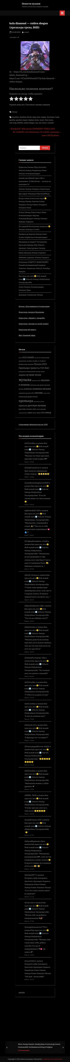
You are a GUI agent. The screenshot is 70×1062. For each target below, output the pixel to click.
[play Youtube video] (35, 55)
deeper (43, 117)
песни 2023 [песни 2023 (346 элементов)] (46, 393)
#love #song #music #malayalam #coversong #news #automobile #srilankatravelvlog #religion (39, 1045)
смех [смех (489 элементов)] (34, 409)
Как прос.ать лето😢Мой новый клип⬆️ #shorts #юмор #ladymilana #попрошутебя (34, 279)
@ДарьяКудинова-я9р (34, 841)
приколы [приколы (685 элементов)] (23, 405)
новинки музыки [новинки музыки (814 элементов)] (42, 388)
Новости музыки (31, 3)
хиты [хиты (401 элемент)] (34, 413)
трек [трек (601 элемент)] (30, 412)
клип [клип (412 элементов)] (43, 371)
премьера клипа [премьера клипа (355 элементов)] (39, 401)
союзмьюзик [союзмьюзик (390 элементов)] (23, 413)
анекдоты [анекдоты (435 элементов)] (22, 372)
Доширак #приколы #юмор (31, 295)
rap (36, 123)
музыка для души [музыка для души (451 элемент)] (37, 385)
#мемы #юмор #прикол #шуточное (34, 189)
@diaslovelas (29, 627)
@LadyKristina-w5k (32, 820)
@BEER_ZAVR (30, 795)
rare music (43, 123)
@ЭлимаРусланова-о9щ (34, 658)
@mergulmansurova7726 (35, 927)
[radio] (11, 99)
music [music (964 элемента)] (30, 357)
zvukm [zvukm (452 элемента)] (29, 361)
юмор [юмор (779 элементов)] (48, 412)
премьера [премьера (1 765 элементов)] (26, 401)
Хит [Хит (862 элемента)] (47, 367)
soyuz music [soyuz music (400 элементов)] (45, 357)
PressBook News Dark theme (52, 1059)
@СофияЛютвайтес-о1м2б (35, 541)
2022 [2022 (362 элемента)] (20, 357)
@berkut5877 (30, 875)
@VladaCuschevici (32, 468)
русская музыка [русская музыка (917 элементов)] (37, 405)
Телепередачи (24, 1050)
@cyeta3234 (29, 961)
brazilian (15, 117)
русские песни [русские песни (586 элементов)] (25, 409)
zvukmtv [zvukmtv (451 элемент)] (43, 361)
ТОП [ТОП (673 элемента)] (42, 368)
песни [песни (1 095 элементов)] (39, 392)
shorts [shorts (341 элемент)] (39, 357)
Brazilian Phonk (26, 117)
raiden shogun (29, 123)
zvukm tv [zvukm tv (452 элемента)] (35, 361)
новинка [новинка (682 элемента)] (28, 389)
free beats (50, 117)
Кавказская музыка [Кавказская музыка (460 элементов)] (26, 364)
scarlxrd (50, 123)
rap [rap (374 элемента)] (35, 357)
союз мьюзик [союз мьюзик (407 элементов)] (41, 409)
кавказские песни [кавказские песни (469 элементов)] (33, 371)
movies (22, 992)
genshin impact (22, 120)
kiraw (37, 120)
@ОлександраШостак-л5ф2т (36, 746)
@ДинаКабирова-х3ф (33, 606)
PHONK (20, 123)
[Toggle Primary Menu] (62, 13)
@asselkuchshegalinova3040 (36, 483)
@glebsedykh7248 (32, 510)
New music (49, 120)
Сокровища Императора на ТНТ (33, 424)
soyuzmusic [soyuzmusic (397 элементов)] (23, 361)
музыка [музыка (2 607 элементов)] (25, 379)
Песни (14, 112)
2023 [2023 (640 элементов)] (24, 357)
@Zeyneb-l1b (30, 725)
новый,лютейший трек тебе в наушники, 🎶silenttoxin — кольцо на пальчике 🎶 (35, 181)
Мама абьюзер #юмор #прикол (32, 253)
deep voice (36, 117)
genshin (12, 120)
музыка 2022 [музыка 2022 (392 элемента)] (36, 380)
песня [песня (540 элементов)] (34, 397)
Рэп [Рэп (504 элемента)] (38, 368)
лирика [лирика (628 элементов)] (22, 375)
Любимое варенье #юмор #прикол (34, 257)
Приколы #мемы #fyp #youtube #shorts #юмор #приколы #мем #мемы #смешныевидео (33, 170)
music (42, 120)
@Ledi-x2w (29, 902)
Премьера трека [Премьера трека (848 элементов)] (27, 367)
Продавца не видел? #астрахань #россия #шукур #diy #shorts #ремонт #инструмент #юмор (33, 245)
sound (26, 32)
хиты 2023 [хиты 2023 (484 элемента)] (40, 413)
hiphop (31, 120)
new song (12, 123)
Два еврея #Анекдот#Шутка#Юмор (34, 193)
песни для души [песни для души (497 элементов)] (25, 397)
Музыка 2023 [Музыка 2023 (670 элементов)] (40, 364)
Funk (57, 117)
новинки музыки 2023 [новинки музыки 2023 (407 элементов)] (27, 393)
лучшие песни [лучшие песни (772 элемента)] (33, 374)
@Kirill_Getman (31, 575)
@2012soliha (29, 443)
